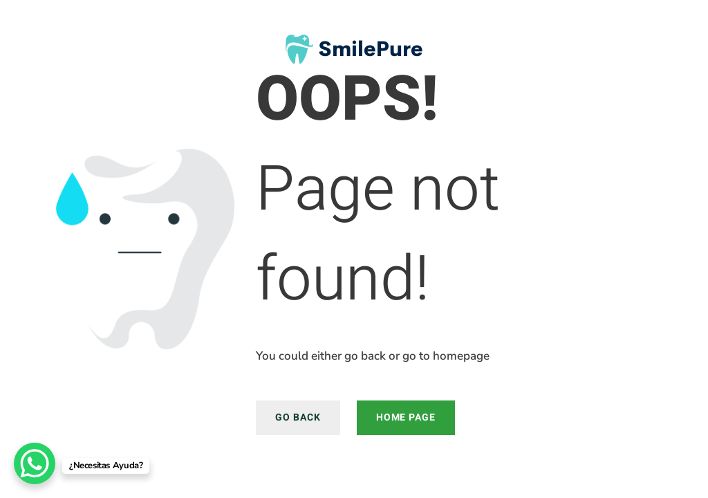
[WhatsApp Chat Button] (34, 463)
